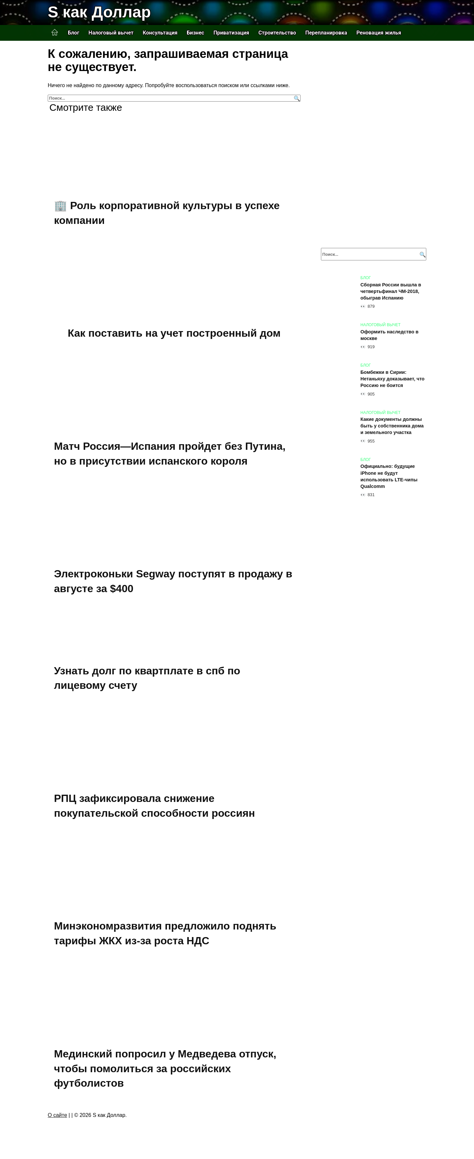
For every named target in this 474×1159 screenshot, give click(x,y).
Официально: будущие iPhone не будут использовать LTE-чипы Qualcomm (388, 476)
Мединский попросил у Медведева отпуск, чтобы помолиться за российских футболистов (165, 1068)
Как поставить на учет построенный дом (174, 333)
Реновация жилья (378, 33)
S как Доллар (99, 12)
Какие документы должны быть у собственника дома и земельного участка (392, 426)
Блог (73, 33)
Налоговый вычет (111, 33)
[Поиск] (296, 98)
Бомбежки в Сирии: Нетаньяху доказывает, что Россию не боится (392, 379)
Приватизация (231, 33)
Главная (54, 32)
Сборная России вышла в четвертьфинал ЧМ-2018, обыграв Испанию (390, 291)
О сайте (57, 1115)
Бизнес (195, 33)
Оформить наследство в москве (389, 335)
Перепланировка (326, 33)
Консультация (160, 33)
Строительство (277, 33)
